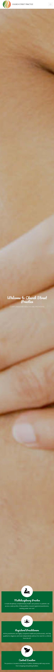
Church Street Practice (17, 4)
